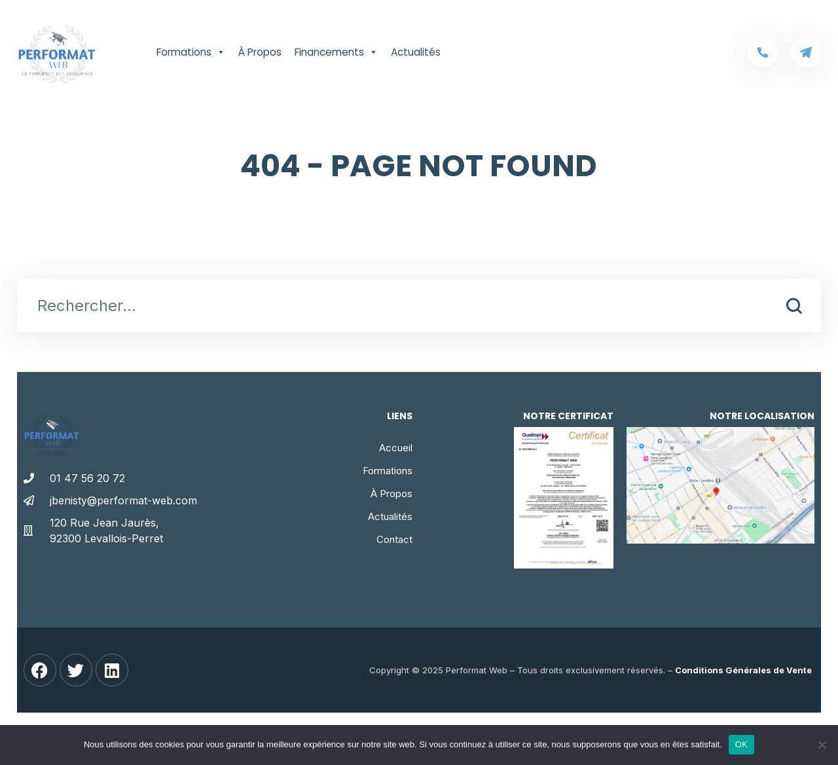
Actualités (416, 52)
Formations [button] (190, 52)
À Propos (260, 52)
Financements (336, 52)
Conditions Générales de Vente (743, 670)
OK (741, 744)
